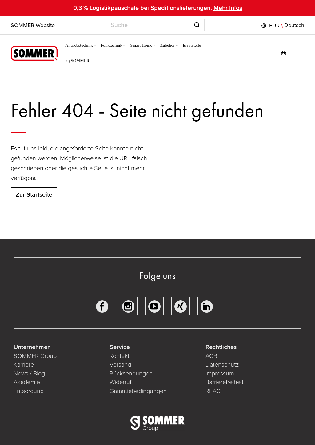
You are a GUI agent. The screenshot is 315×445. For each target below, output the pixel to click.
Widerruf (120, 382)
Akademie (28, 382)
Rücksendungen (131, 373)
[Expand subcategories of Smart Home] (151, 45)
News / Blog (29, 373)
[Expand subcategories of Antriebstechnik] (91, 45)
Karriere (24, 364)
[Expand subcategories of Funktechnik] (121, 45)
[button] (282, 25)
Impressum (219, 373)
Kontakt (120, 356)
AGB (211, 356)
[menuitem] (77, 45)
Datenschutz (222, 364)
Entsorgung (29, 391)
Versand (120, 364)
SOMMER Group (35, 356)
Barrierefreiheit (224, 382)
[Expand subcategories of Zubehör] (173, 45)
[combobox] (156, 25)
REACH (215, 391)
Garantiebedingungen (138, 391)
